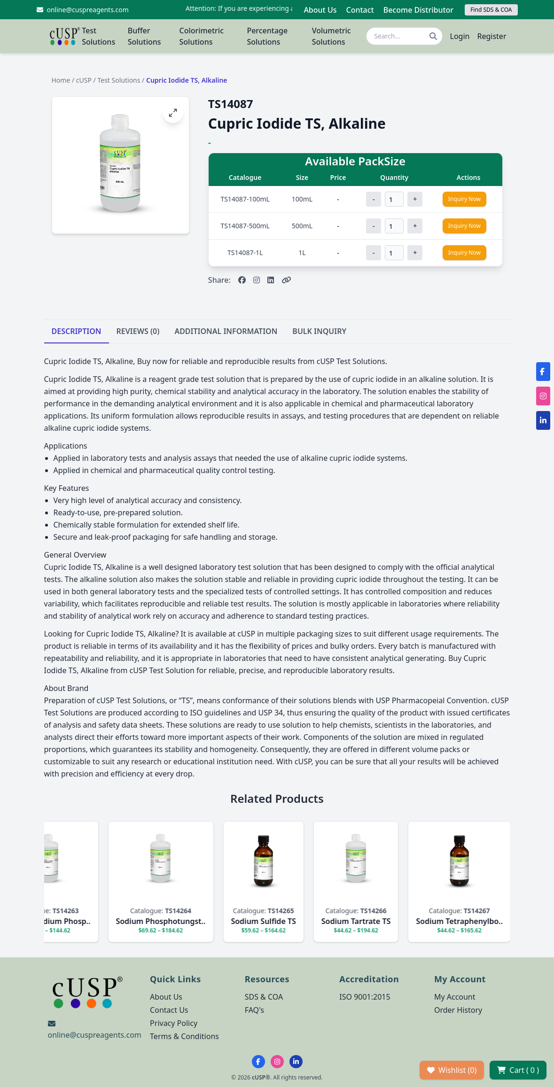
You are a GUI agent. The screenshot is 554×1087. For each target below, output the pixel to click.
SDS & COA (264, 997)
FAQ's (254, 1010)
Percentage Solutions (267, 36)
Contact (360, 10)
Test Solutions (98, 36)
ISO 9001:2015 (364, 997)
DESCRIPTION (76, 331)
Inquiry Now (464, 199)
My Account (455, 997)
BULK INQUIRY (319, 331)
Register (491, 36)
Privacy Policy (173, 1023)
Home (61, 80)
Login (460, 36)
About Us (320, 10)
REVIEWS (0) (138, 331)
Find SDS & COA (491, 10)
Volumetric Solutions (331, 36)
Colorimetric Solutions (201, 36)
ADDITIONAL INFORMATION (225, 331)
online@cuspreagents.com (94, 1035)
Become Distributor (418, 10)
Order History (458, 1010)
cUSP (84, 80)
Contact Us (169, 1010)
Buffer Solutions (144, 36)
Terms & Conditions (184, 1036)
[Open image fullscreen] (173, 112)
